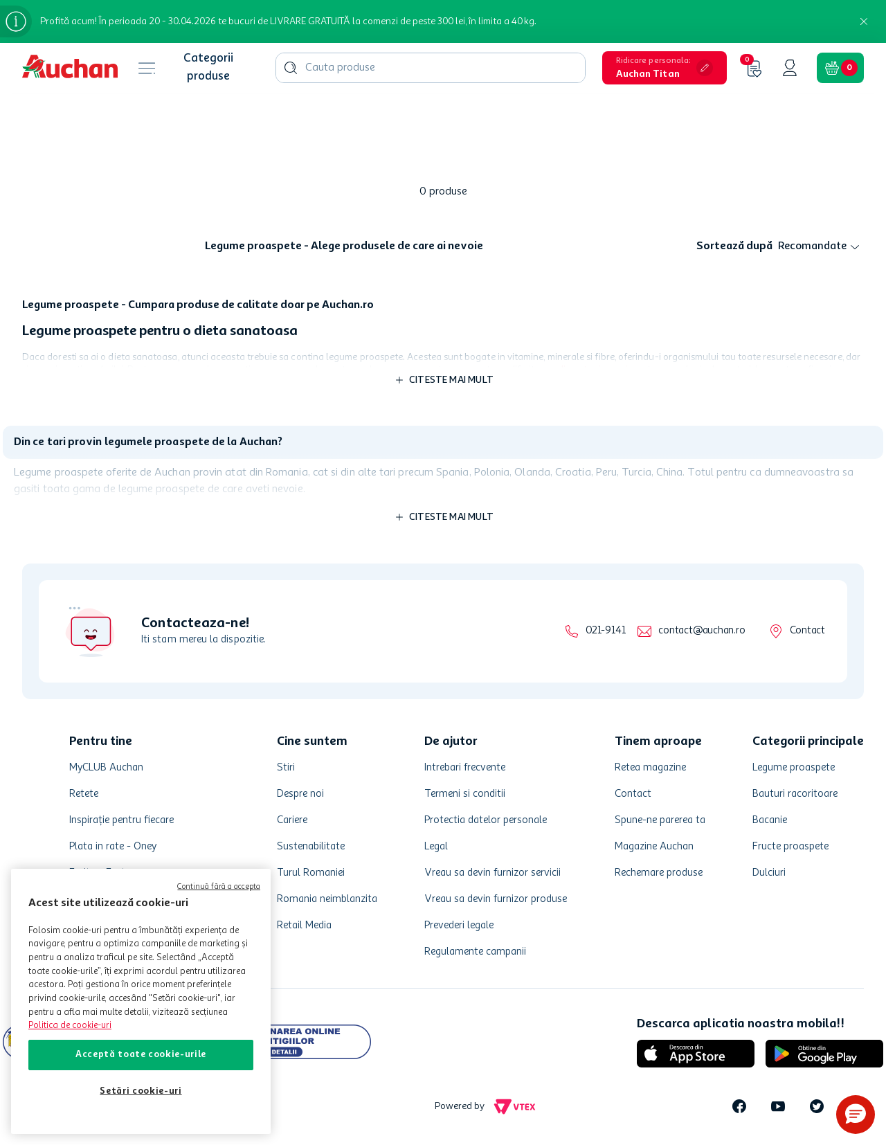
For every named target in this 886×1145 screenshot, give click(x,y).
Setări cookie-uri (140, 1091)
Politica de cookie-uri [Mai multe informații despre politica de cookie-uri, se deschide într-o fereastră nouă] (69, 1025)
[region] (141, 1001)
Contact (807, 631)
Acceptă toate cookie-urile (140, 1054)
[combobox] (430, 68)
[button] (664, 67)
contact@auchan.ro (701, 631)
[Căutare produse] (290, 67)
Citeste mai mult (451, 380)
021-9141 (605, 631)
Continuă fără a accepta (218, 887)
